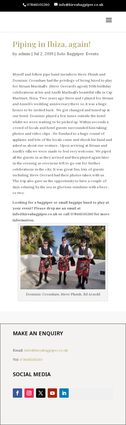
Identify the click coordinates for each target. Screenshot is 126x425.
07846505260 (31, 359)
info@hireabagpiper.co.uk (46, 350)
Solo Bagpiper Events (78, 53)
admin (24, 53)
